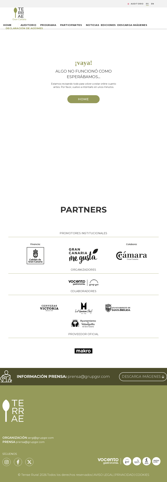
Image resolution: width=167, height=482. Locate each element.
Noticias (92, 25)
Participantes (71, 25)
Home (7, 25)
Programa (48, 25)
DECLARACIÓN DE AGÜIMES (24, 28)
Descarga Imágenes (132, 25)
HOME (83, 99)
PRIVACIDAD (124, 474)
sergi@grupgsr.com (41, 437)
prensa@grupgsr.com (89, 376)
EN (152, 4)
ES (147, 4)
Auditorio (137, 4)
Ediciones (108, 25)
